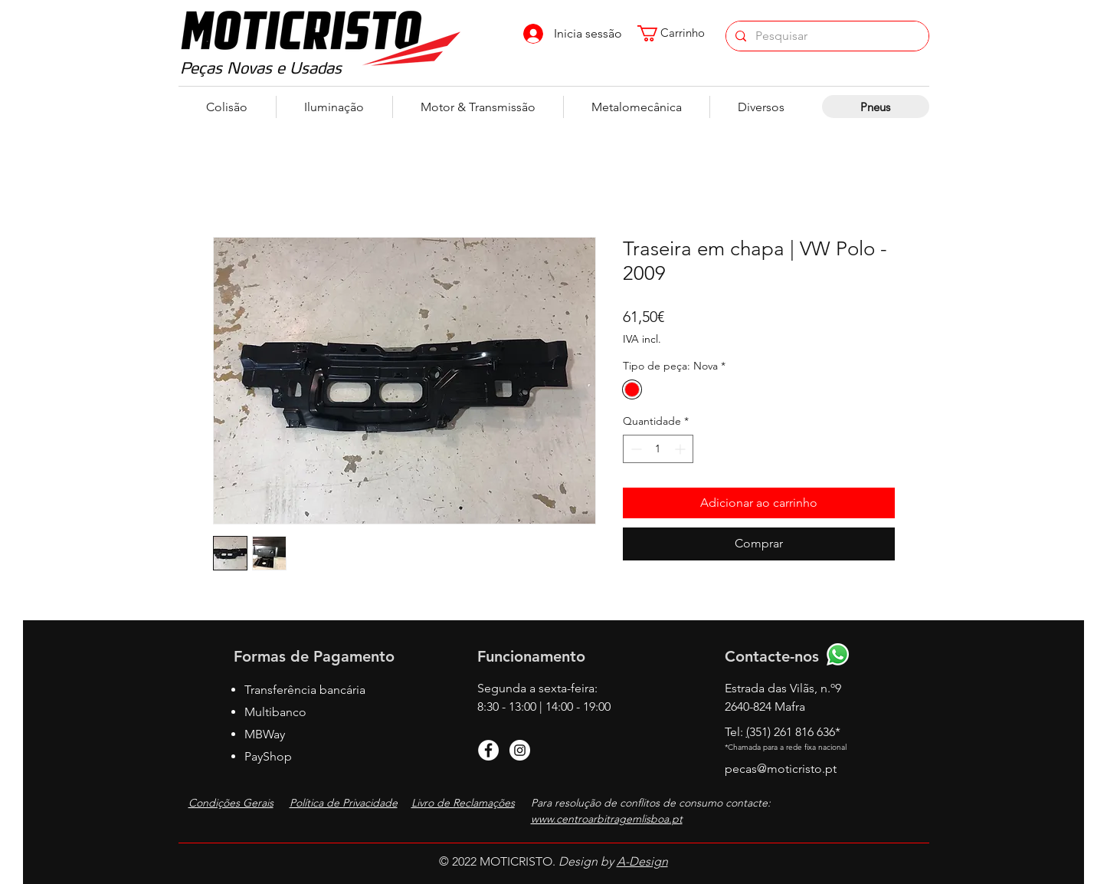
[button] (678, 33)
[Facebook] (488, 750)
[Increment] (681, 448)
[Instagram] (519, 750)
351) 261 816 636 (794, 732)
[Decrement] (634, 448)
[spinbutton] (658, 448)
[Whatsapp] (838, 654)
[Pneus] (875, 106)
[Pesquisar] (825, 36)
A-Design (642, 861)
